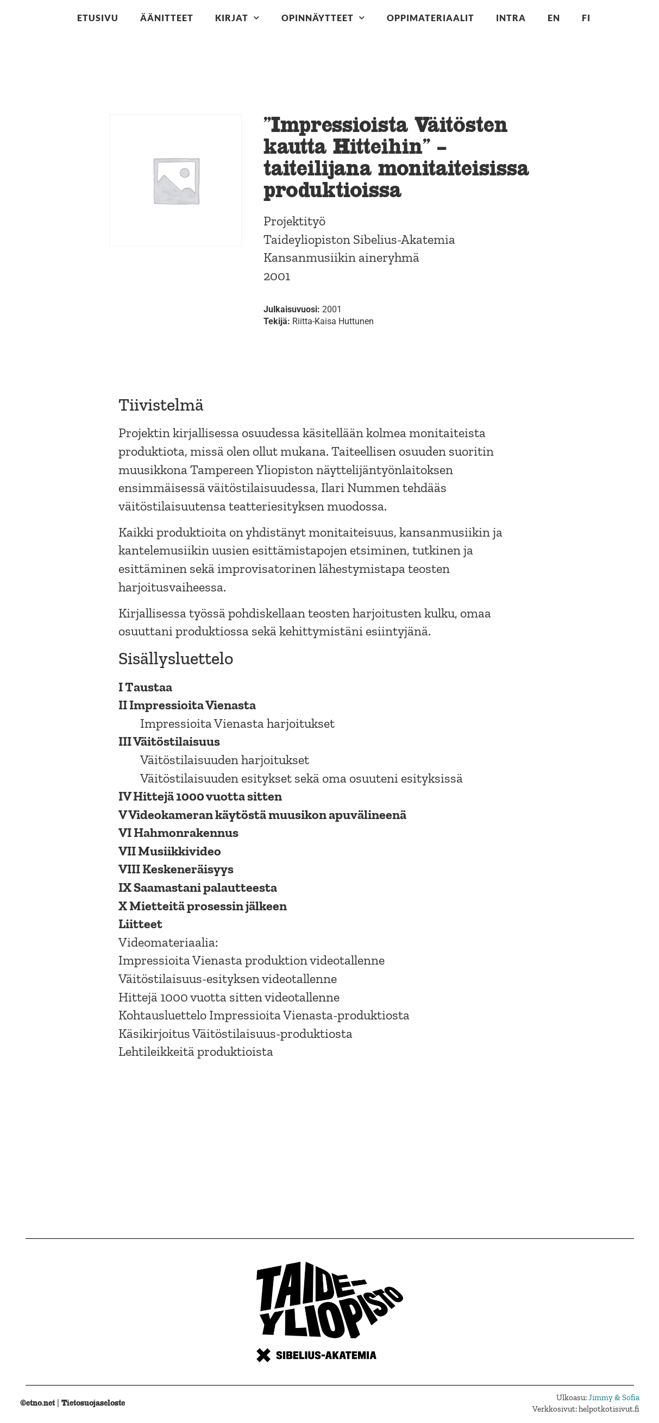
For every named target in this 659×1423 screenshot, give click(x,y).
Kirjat (237, 17)
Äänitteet (166, 17)
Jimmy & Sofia (613, 1397)
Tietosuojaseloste (93, 1402)
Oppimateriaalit (430, 17)
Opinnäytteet (323, 17)
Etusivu (97, 17)
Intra (511, 17)
